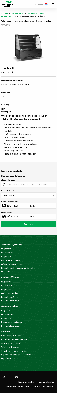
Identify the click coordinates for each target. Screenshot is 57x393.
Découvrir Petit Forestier (12, 335)
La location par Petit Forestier (14, 339)
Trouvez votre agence (11, 347)
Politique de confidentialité (18, 386)
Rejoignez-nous (8, 358)
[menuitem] (39, 4)
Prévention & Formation (12, 264)
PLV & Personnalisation (11, 293)
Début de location (9, 201)
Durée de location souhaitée (13, 191)
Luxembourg (40, 4)
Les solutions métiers (10, 260)
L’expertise (6, 256)
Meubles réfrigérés (35, 13)
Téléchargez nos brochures (13, 351)
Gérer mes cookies (26, 382)
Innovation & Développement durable (18, 268)
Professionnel (18, 13)
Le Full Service (7, 252)
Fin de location (7, 212)
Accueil (4, 13)
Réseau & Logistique (10, 301)
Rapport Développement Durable (16, 355)
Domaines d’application (11, 322)
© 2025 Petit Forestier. (44, 386)
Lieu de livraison (8, 180)
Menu (53, 4)
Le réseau (5, 272)
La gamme (6, 16)
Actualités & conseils (10, 343)
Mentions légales (46, 382)
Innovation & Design (10, 297)
